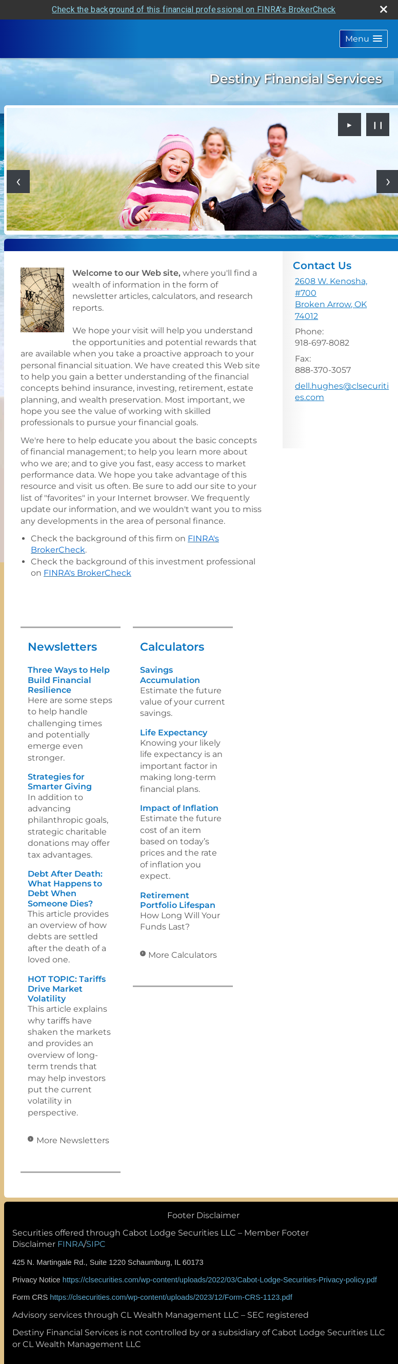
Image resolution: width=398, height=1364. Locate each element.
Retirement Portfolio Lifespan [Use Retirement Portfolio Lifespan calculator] (177, 900)
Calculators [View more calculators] (172, 647)
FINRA (70, 1244)
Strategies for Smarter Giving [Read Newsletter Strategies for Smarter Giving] (60, 781)
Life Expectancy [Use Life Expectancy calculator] (173, 732)
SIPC (96, 1244)
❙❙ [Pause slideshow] (378, 124)
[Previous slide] (18, 181)
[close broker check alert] (384, 9)
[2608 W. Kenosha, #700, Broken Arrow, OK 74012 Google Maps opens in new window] (342, 299)
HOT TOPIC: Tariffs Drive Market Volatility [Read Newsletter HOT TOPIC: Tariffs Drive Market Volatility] (67, 988)
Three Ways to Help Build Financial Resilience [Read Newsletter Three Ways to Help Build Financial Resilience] (69, 679)
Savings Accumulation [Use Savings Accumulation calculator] (170, 675)
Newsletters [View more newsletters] (62, 647)
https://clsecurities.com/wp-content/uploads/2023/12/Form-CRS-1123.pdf (171, 1297)
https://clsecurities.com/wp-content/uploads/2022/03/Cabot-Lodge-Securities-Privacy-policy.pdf (220, 1280)
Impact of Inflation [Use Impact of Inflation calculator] (179, 808)
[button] (364, 39)
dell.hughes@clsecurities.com (342, 391)
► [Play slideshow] (349, 124)
